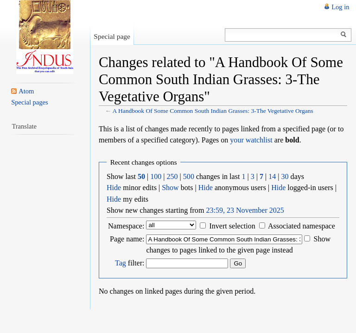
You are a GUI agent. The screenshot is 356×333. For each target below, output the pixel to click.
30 (285, 176)
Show (170, 187)
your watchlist (251, 140)
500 (188, 176)
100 (155, 176)
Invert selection (232, 226)
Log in (340, 7)
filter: (129, 263)
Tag (120, 263)
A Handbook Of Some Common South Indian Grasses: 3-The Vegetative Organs (213, 110)
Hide (114, 187)
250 (172, 176)
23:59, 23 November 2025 (245, 210)
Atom (26, 91)
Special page (112, 36)
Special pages (29, 102)
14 (272, 176)
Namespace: (126, 226)
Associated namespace (301, 226)
